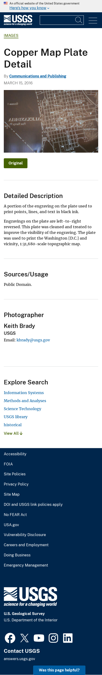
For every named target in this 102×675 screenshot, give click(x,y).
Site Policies (15, 474)
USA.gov (11, 525)
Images (11, 35)
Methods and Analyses (25, 400)
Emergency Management (26, 565)
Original (16, 163)
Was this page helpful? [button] (59, 670)
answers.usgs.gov (19, 659)
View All (13, 433)
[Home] (18, 24)
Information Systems (24, 392)
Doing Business (17, 555)
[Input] (62, 20)
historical (13, 424)
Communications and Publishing (37, 76)
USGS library (15, 416)
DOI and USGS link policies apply (33, 505)
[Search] (79, 20)
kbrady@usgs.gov (33, 340)
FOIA (8, 464)
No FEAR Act (15, 515)
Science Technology (22, 408)
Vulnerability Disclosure (25, 535)
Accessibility (15, 454)
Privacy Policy (16, 484)
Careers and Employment (26, 545)
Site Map (12, 494)
